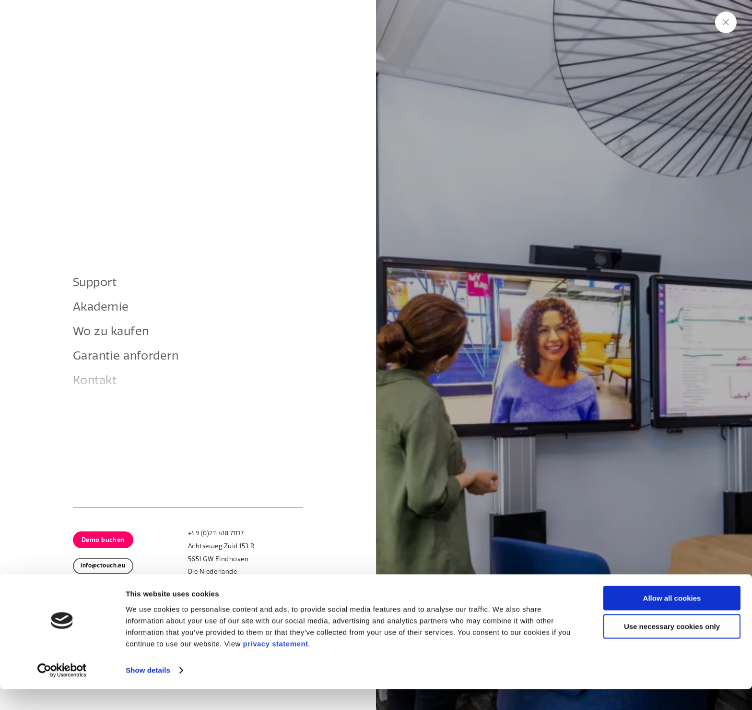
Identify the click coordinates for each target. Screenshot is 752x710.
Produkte (145, 40)
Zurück (126, 459)
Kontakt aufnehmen (152, 435)
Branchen (271, 40)
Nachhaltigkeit (599, 10)
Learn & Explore (409, 40)
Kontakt (674, 39)
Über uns (333, 40)
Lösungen (207, 40)
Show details (148, 691)
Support (649, 10)
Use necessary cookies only (672, 647)
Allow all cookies (672, 619)
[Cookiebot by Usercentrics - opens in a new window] (62, 691)
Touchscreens (140, 409)
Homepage (134, 397)
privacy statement (275, 665)
